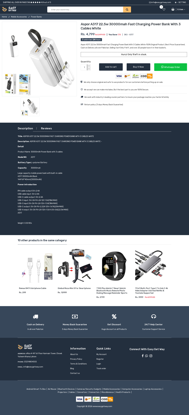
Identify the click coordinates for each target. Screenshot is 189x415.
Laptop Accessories (153, 389)
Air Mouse (52, 389)
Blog (72, 368)
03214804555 (30, 362)
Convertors (82, 392)
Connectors (94, 392)
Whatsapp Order (170, 66)
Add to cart (111, 67)
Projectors (62, 392)
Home (4, 17)
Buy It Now (138, 67)
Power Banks (36, 17)
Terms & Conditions (78, 364)
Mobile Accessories (19, 17)
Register (100, 359)
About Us (74, 354)
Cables (72, 392)
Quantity (86, 61)
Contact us (75, 373)
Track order (101, 368)
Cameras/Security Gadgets (89, 389)
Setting (180, 2)
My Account (101, 354)
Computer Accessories (132, 389)
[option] (39, 59)
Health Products (123, 392)
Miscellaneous (108, 392)
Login (98, 364)
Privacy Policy (76, 359)
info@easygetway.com (160, 2)
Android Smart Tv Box (36, 389)
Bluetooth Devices (67, 389)
